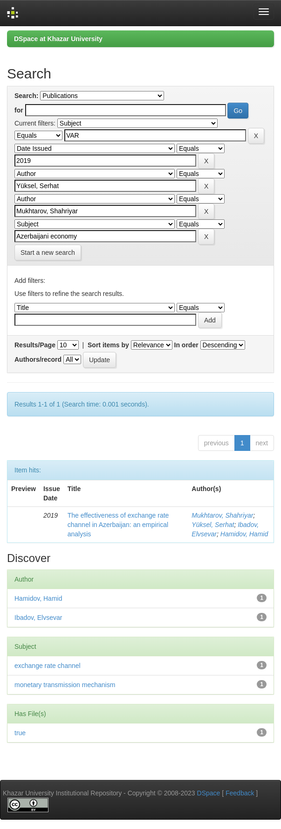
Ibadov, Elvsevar (38, 617)
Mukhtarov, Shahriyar (222, 515)
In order (186, 345)
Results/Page (34, 345)
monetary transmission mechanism (64, 684)
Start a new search (48, 252)
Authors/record (38, 359)
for (18, 110)
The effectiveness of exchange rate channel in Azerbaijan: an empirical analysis (118, 525)
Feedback (240, 793)
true (20, 733)
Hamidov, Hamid (244, 534)
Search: (26, 95)
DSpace (208, 793)
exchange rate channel (47, 665)
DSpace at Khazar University (58, 38)
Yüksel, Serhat (213, 524)
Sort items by (108, 345)
